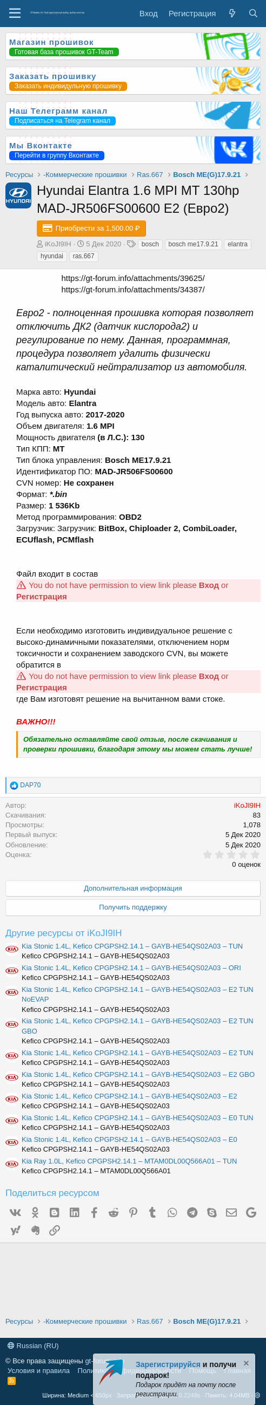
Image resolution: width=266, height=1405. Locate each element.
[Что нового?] (231, 13)
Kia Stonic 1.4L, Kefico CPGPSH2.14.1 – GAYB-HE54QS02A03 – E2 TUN (138, 1053)
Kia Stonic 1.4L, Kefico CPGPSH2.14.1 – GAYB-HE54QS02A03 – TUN (132, 946)
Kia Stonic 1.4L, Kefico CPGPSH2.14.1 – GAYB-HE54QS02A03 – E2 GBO (138, 1074)
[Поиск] (253, 13)
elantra (238, 244)
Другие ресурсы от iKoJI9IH (63, 933)
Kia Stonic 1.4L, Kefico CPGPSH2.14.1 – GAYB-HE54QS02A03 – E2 (129, 1096)
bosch (150, 244)
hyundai (52, 256)
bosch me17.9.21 (193, 244)
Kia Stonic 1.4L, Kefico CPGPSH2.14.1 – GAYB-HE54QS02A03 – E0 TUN (138, 1118)
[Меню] (15, 13)
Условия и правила (39, 1371)
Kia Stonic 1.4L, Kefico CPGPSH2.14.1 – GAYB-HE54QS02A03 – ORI (131, 968)
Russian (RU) (33, 1346)
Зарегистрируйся (168, 1364)
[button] (258, 1395)
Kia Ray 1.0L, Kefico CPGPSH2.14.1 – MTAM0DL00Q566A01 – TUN (129, 1161)
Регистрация (41, 596)
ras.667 (84, 256)
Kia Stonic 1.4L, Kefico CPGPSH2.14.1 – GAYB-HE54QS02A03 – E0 (129, 1139)
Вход (209, 585)
